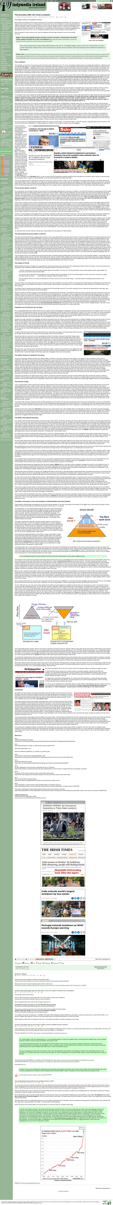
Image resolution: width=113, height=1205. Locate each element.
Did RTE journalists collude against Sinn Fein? (6, 390)
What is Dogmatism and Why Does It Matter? (6, 419)
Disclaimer (35, 1202)
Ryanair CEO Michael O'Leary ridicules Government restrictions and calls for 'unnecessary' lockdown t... (6, 104)
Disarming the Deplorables (5, 212)
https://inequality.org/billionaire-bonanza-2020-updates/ (33, 1012)
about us (22, 1)
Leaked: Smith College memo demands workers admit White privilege (6, 237)
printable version (20, 959)
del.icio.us (26, 963)
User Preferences (6, 151)
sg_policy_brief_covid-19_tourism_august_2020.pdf (32, 1075)
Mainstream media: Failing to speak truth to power (6, 368)
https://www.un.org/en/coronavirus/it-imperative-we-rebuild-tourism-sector (74, 1060)
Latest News (5, 24)
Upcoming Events (6, 79)
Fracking (3, 59)
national (18, 17)
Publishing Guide (5, 15)
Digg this (18, 963)
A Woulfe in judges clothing (5, 378)
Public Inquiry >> (4, 395)
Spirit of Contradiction (5, 398)
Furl (33, 963)
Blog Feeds (4, 179)
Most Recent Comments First (100, 966)
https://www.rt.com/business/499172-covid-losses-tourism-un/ (50, 1033)
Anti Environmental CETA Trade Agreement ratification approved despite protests (6, 114)
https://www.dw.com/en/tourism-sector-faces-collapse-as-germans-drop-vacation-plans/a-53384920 (42, 981)
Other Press (5, 29)
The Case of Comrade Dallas (5, 427)
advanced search (91, 1)
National (3, 80)
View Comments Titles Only (101, 967)
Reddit (38, 963)
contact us (29, 1)
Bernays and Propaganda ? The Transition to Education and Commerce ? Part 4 (6, 288)
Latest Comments (6, 31)
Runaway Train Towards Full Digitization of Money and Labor (6, 125)
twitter (51, 1)
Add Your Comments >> (103, 959)
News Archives (6, 45)
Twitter (61, 963)
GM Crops (4, 63)
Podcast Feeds (6, 65)
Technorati (46, 963)
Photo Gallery (5, 35)
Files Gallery (5, 42)
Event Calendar (6, 21)
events (11, 1)
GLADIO (3, 67)
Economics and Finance (6, 97)
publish (16, 1)
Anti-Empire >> (4, 226)
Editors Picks (5, 33)
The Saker (4, 229)
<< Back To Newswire (63, 1191)
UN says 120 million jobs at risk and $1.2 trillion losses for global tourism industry (41, 1024)
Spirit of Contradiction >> (6, 439)
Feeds (3, 155)
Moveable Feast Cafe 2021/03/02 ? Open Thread (6, 260)
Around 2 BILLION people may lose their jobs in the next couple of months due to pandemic (44, 990)
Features (4, 19)
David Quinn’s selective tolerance (6, 372)
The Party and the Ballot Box (5, 402)
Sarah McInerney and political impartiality (6, 384)
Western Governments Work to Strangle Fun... (6, 219)
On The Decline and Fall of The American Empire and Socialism (6, 411)
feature (35, 17)
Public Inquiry (5, 359)
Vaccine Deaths (6, 55)
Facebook (54, 963)
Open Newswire (6, 23)
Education (4, 69)
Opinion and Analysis (7, 26)
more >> (11, 146)
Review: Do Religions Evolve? (6, 433)
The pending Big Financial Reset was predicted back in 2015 (34, 1081)
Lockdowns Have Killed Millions (6, 204)
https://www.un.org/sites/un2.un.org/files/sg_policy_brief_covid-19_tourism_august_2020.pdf (54, 1061)
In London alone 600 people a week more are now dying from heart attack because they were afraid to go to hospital (56, 54)
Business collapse (21, 974)
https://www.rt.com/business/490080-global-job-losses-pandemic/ (32, 999)
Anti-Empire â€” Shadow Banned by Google (6, 188)
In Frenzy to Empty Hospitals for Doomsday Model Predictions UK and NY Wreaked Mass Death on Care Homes (62, 56)
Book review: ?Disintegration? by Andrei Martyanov (6, 314)
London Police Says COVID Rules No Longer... (6, 196)
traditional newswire (39, 1)
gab (47, 1)
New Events (4, 88)
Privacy (40, 1202)
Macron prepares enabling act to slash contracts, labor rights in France (6, 142)
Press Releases (5, 27)
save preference (100, 968)
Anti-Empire (4, 183)
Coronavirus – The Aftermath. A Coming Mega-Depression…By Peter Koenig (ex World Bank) (76, 58)
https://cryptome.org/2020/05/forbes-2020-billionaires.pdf (30, 797)
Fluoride (3, 61)
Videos (3, 57)
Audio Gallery (5, 38)
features (5, 1)
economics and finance (27, 17)
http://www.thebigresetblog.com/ (31, 1183)
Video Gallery (5, 40)
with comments (30, 959)
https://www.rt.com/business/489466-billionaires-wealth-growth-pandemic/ (35, 1006)
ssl (55, 1)
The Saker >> (4, 356)
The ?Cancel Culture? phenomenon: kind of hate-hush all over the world (6, 337)
